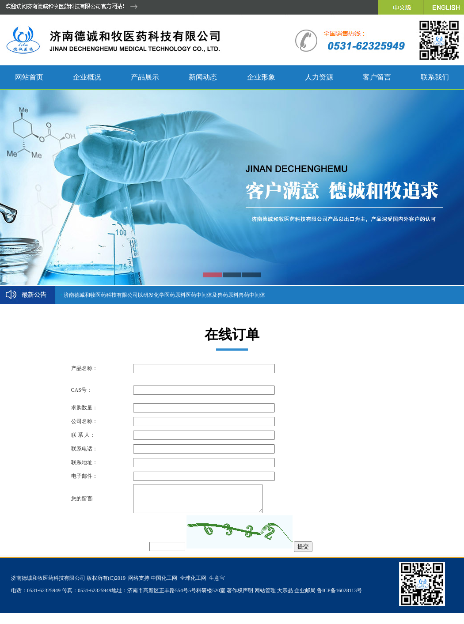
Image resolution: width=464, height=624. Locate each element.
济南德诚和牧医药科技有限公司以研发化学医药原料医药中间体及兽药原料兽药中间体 (164, 295)
